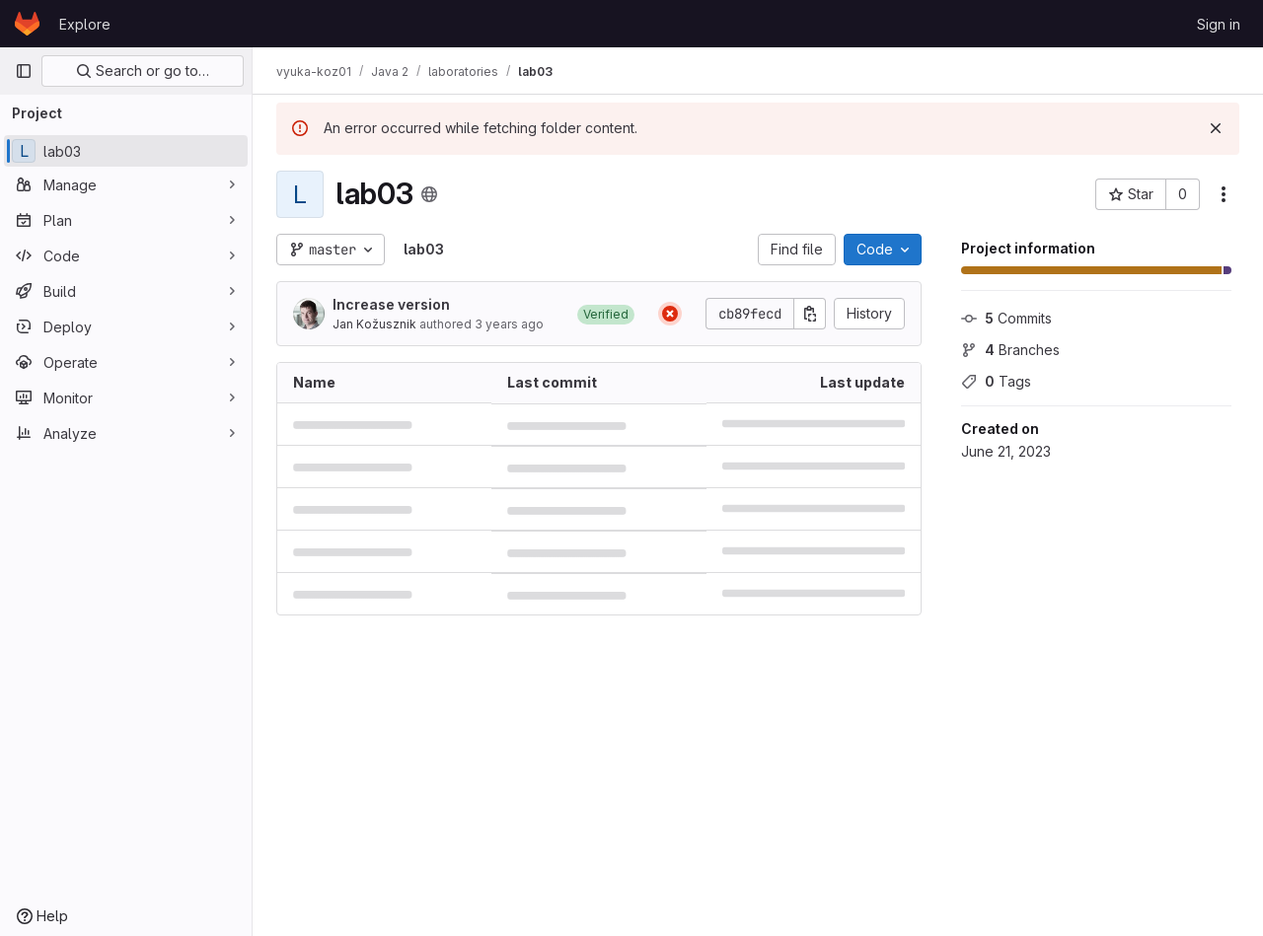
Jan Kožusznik (374, 324)
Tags (996, 381)
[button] (605, 313)
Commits (1006, 318)
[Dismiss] (1215, 128)
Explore (85, 24)
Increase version (391, 304)
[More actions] (1223, 194)
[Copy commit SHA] (810, 313)
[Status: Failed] (670, 313)
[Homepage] (27, 23)
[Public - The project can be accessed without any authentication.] (429, 194)
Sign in (1218, 24)
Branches (1010, 349)
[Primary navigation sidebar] (23, 71)
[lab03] (126, 151)
